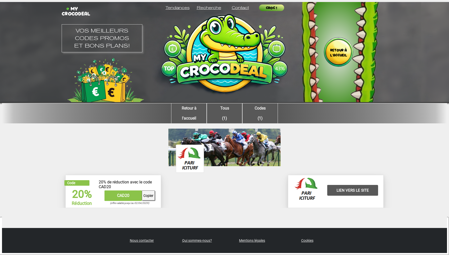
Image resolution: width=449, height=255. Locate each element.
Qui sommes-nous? (197, 240)
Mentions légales (252, 240)
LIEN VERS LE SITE (352, 190)
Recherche (209, 7)
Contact (240, 7)
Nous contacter (142, 240)
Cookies (307, 240)
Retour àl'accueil (189, 113)
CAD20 (123, 195)
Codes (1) (260, 113)
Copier (148, 196)
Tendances (178, 7)
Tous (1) (224, 113)
